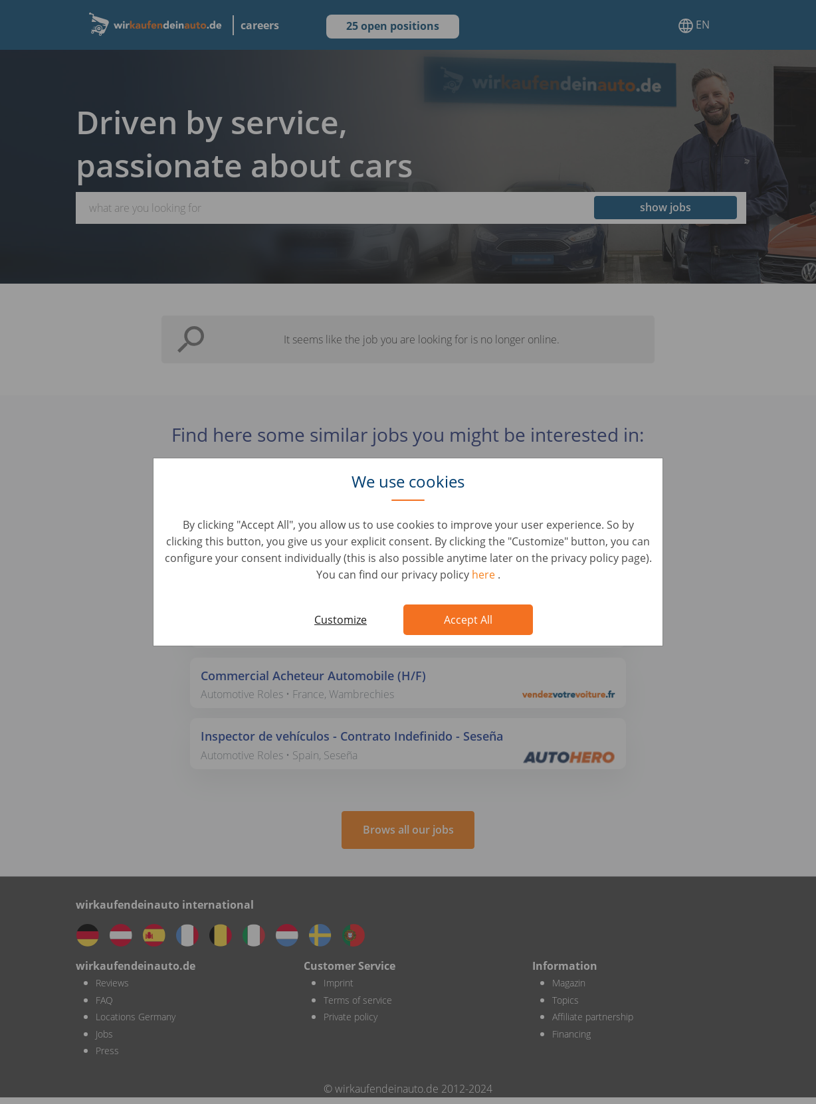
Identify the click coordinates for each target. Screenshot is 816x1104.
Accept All (468, 619)
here (485, 574)
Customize (340, 619)
